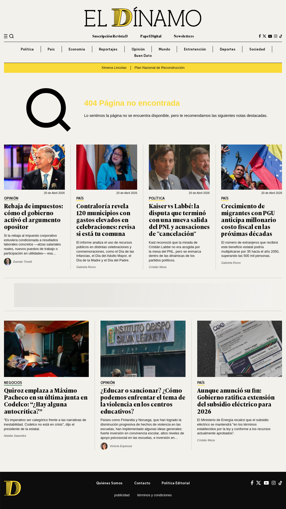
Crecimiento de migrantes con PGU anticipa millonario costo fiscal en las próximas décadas (248, 219)
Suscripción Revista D (110, 36)
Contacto (142, 483)
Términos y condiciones (154, 495)
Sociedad (257, 49)
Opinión (138, 49)
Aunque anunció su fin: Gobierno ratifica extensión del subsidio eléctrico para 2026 (236, 400)
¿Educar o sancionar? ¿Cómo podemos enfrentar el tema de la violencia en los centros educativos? (142, 400)
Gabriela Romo (86, 267)
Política (27, 49)
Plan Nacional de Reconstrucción (159, 68)
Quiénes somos (109, 483)
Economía (77, 49)
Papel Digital (150, 36)
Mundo (164, 49)
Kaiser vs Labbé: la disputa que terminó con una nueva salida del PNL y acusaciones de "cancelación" (179, 219)
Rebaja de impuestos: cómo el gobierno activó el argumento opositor (33, 216)
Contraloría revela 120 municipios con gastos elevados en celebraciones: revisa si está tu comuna (105, 219)
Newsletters (184, 36)
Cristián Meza (157, 267)
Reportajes (108, 49)
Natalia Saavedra (15, 435)
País (51, 49)
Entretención (195, 49)
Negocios (13, 383)
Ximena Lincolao (114, 68)
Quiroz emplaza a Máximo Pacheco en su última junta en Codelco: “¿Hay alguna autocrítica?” (45, 400)
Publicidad (122, 495)
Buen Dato (143, 55)
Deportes (227, 49)
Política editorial (176, 483)
